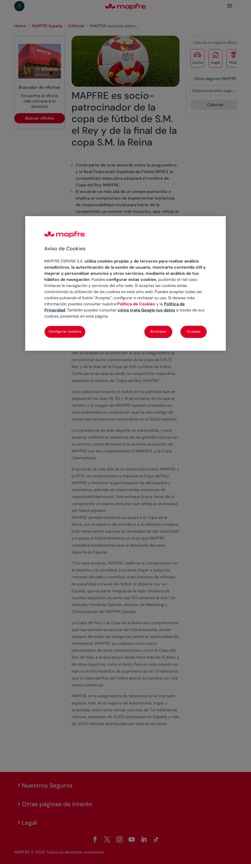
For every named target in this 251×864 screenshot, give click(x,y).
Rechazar (158, 331)
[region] (125, 283)
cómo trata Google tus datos (146, 310)
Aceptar (194, 331)
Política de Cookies (136, 304)
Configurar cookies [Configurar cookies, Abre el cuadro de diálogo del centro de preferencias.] (65, 331)
